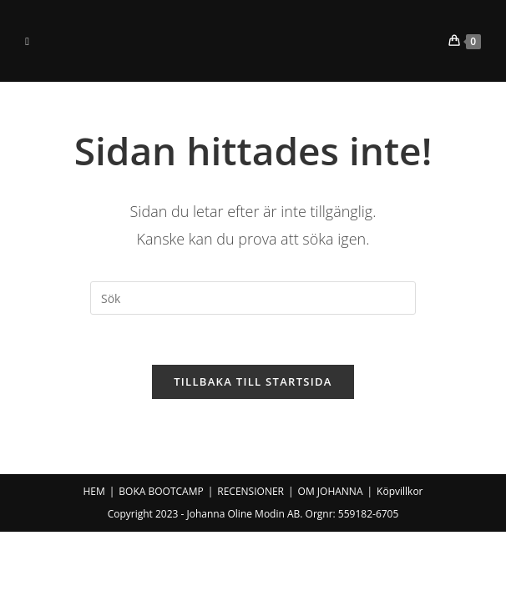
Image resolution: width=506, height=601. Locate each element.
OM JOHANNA (330, 491)
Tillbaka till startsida (253, 381)
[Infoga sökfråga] (253, 298)
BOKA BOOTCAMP (161, 491)
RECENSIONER (250, 491)
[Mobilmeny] (27, 41)
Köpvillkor (400, 491)
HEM (93, 491)
